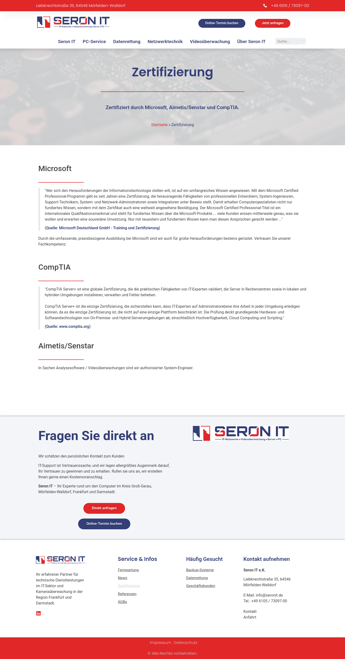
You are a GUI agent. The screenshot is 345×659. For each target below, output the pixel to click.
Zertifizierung (129, 586)
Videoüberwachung (210, 41)
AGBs (122, 602)
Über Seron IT (251, 41)
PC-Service (94, 41)
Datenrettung (126, 41)
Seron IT (66, 41)
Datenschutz (185, 642)
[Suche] (302, 41)
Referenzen (127, 594)
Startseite (159, 125)
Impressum (160, 642)
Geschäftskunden (201, 586)
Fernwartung (128, 570)
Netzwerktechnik (165, 41)
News (122, 578)
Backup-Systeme (200, 570)
